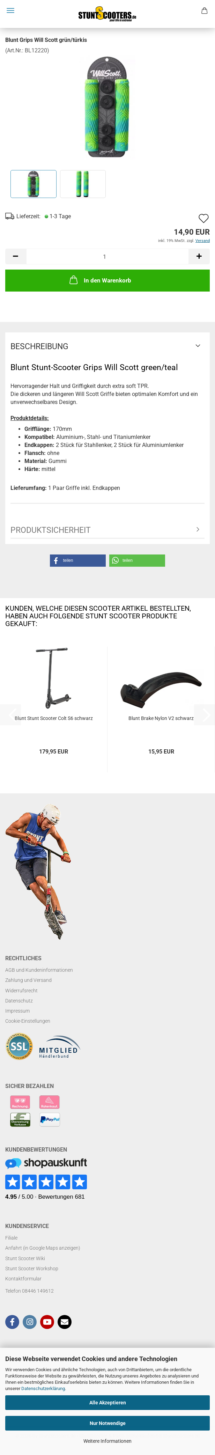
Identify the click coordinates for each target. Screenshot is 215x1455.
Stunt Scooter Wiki (25, 1258)
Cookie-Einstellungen (27, 1021)
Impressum (17, 1011)
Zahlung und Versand (28, 980)
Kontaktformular (23, 1278)
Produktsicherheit (50, 530)
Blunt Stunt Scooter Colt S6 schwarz (54, 718)
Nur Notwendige (108, 1423)
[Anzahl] (107, 256)
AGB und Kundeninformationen (39, 970)
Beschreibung (39, 346)
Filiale (11, 1238)
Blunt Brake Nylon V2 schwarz (161, 718)
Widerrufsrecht (21, 990)
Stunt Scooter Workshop (31, 1268)
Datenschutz (19, 1001)
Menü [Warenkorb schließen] (10, 10)
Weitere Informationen (107, 1441)
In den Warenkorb (99, 279)
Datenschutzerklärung (43, 1388)
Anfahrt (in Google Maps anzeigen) (42, 1248)
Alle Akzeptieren (107, 1402)
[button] (15, 256)
